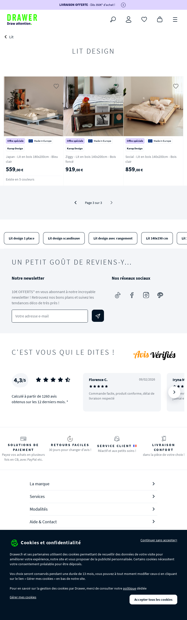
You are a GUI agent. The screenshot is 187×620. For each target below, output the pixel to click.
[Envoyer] (98, 316)
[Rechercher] (113, 19)
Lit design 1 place (21, 238)
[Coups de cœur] (144, 19)
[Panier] (160, 19)
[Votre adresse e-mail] (50, 316)
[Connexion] (128, 19)
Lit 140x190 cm (157, 238)
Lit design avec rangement (113, 238)
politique (129, 588)
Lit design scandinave (64, 238)
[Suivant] (174, 392)
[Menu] (175, 19)
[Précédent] (75, 202)
